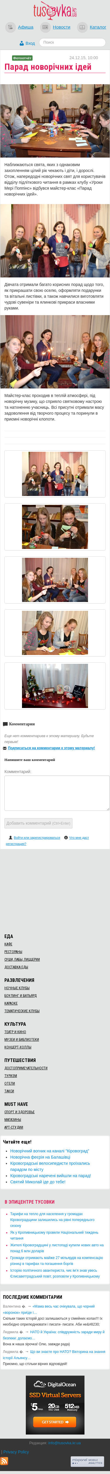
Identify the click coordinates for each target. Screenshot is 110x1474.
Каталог (98, 26)
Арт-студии (13, 1127)
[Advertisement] (55, 890)
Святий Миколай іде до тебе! (37, 1181)
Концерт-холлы (17, 1047)
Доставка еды (16, 967)
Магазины (12, 1120)
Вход (30, 43)
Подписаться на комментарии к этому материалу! (51, 748)
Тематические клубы (22, 1011)
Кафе (8, 944)
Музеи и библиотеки (21, 1040)
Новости (61, 26)
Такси (9, 1091)
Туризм (10, 1076)
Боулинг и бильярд (20, 996)
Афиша (25, 26)
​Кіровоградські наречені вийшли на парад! (50, 1175)
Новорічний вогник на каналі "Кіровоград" (49, 1151)
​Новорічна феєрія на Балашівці (40, 1157)
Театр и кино (15, 1032)
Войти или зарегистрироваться (37, 837)
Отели (9, 1083)
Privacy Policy (16, 1452)
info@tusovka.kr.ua (64, 1443)
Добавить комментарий (38, 823)
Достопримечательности (26, 1068)
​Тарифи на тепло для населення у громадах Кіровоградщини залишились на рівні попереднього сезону (52, 1220)
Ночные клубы (17, 988)
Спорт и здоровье (19, 1112)
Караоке (11, 1003)
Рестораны (13, 952)
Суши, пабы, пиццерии (22, 959)
